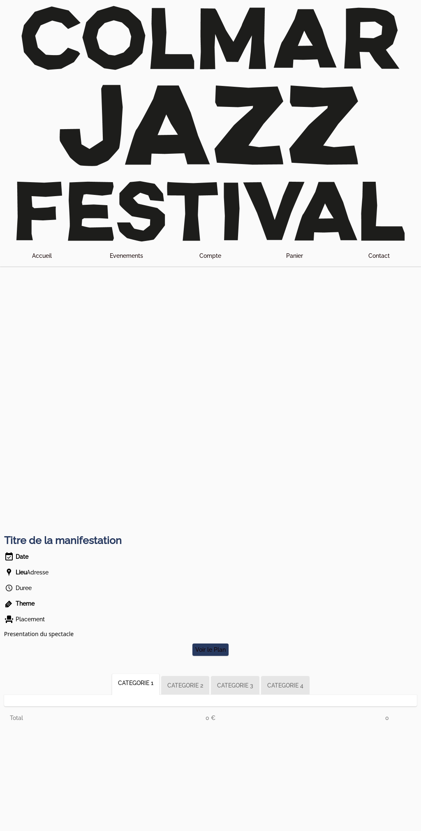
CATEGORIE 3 (235, 685)
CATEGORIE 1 (135, 683)
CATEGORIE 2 (185, 685)
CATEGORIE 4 (285, 685)
